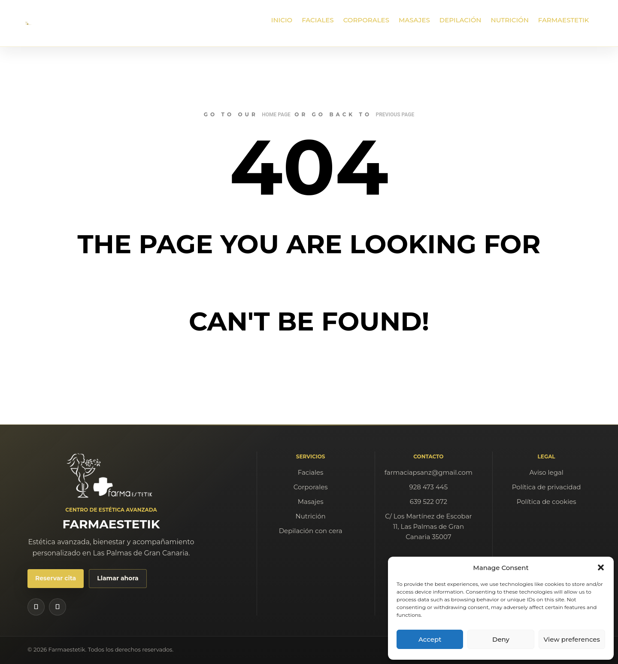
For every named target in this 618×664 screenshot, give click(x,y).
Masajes (311, 501)
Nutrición (311, 516)
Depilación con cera (310, 531)
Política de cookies (546, 501)
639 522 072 (428, 501)
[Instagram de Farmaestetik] (36, 606)
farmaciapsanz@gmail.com (429, 472)
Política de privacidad (546, 487)
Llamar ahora (117, 578)
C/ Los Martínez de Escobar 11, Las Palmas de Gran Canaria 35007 (428, 526)
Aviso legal (546, 472)
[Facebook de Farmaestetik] (57, 606)
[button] (601, 567)
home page (276, 115)
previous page (395, 115)
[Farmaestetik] (111, 475)
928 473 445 (428, 487)
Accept (429, 639)
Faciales (311, 472)
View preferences (572, 639)
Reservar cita (55, 578)
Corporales (311, 487)
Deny (500, 639)
